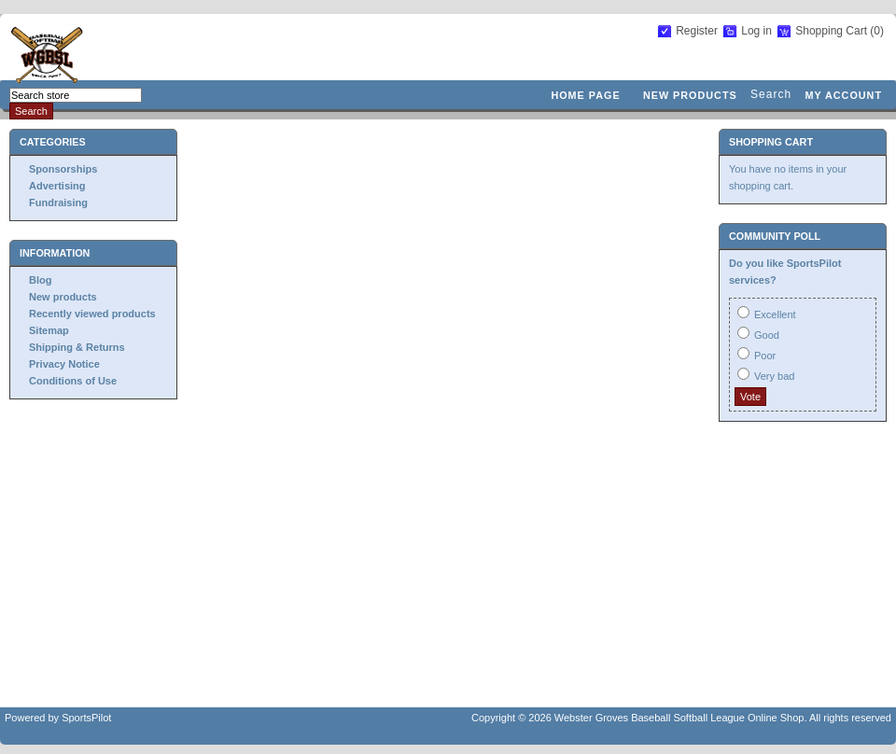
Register (697, 30)
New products (690, 95)
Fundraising (58, 202)
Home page (585, 95)
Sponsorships (63, 169)
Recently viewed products (92, 313)
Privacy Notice (64, 364)
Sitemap (49, 330)
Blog (40, 280)
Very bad (774, 376)
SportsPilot (86, 717)
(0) (877, 30)
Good (766, 335)
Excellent (775, 314)
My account (843, 95)
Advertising (57, 185)
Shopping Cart (832, 30)
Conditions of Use (73, 380)
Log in (756, 30)
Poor (765, 355)
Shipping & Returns (77, 347)
